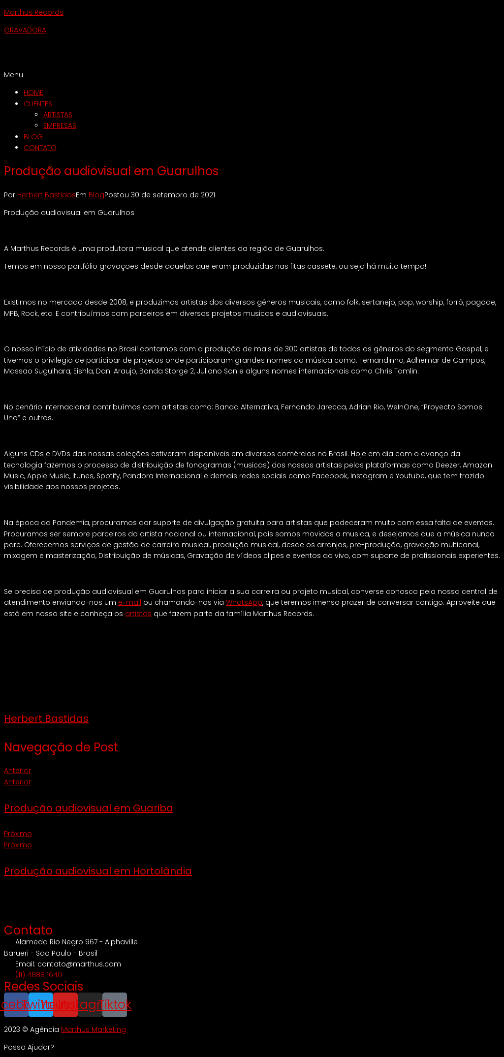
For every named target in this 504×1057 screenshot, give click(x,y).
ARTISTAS (57, 115)
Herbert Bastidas (46, 195)
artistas (138, 614)
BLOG (33, 137)
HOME (33, 92)
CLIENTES (38, 104)
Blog (96, 195)
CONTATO (40, 148)
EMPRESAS (59, 125)
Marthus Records (33, 12)
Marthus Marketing (93, 1029)
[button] (252, 74)
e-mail (129, 602)
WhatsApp (244, 602)
